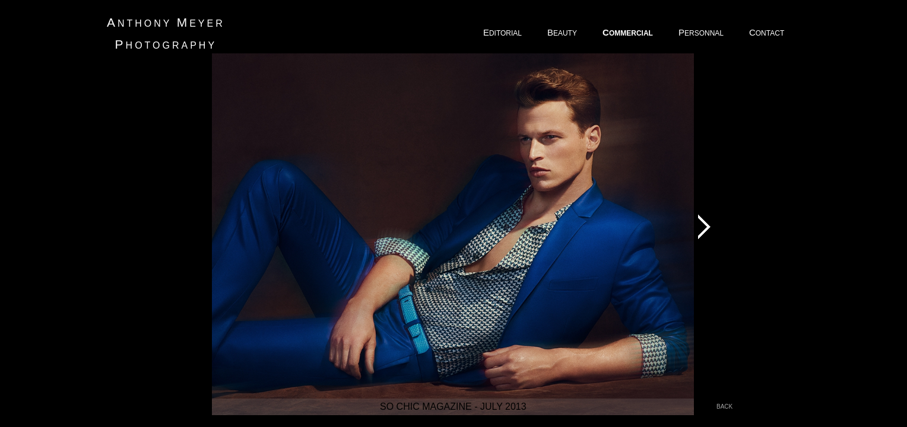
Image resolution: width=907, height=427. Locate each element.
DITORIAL (503, 32)
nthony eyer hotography (166, 33)
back (724, 406)
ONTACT (767, 32)
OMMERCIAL (628, 32)
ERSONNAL (701, 32)
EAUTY (563, 32)
